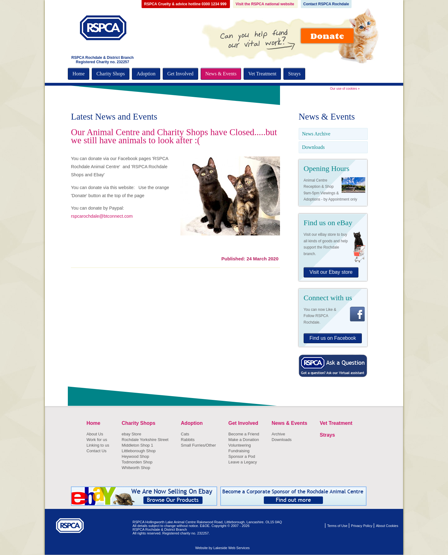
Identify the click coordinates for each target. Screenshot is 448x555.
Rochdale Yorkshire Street (145, 439)
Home (78, 73)
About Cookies (387, 526)
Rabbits (187, 439)
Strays (294, 73)
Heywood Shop (135, 456)
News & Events (220, 73)
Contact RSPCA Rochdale (326, 4)
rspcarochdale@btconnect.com (102, 216)
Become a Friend (243, 434)
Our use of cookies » (345, 88)
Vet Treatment (262, 73)
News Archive (316, 133)
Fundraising (239, 450)
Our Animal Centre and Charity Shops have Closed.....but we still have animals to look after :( (174, 136)
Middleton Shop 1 (137, 445)
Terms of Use (337, 526)
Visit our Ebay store (331, 272)
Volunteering (239, 445)
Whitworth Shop (136, 467)
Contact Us (96, 450)
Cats (185, 434)
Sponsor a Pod (241, 456)
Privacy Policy (362, 526)
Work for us (96, 439)
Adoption (146, 73)
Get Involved (180, 73)
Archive (278, 434)
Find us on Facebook (333, 338)
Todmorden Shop (137, 462)
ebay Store (131, 434)
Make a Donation (243, 439)
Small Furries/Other (198, 445)
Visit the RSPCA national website (265, 4)
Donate (327, 36)
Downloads (313, 147)
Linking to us (97, 445)
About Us (94, 434)
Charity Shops (110, 73)
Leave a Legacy (242, 462)
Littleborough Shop (139, 450)
